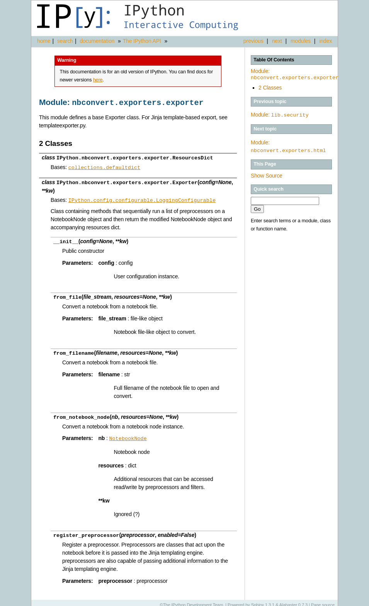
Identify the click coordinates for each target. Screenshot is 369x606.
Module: (294, 74)
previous (253, 41)
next (277, 41)
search (65, 41)
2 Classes (270, 88)
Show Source (266, 175)
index (325, 41)
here (98, 80)
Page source (323, 600)
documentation (98, 41)
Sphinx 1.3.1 (263, 600)
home (43, 41)
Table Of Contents (273, 60)
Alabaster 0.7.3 (293, 600)
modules (301, 41)
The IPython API (142, 41)
